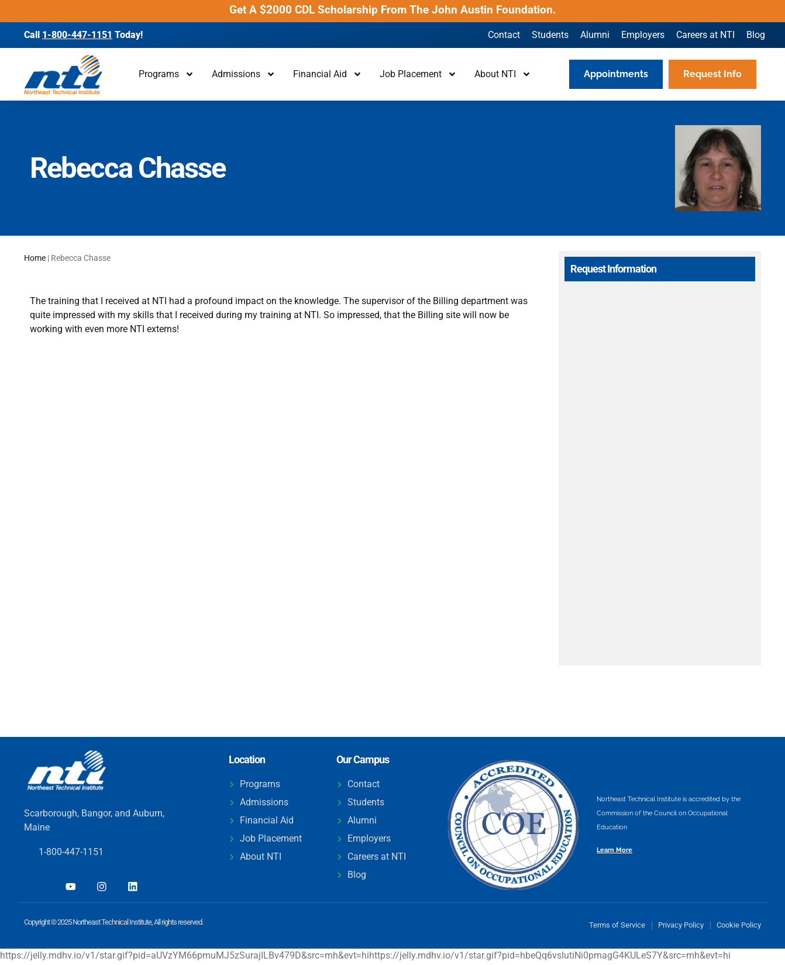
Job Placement (418, 74)
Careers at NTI (705, 34)
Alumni (595, 34)
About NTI (502, 74)
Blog (755, 34)
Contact (504, 34)
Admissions (244, 74)
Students (550, 34)
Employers (643, 34)
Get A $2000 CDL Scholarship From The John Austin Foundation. (392, 9)
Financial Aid (327, 74)
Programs (166, 74)
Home (35, 258)
